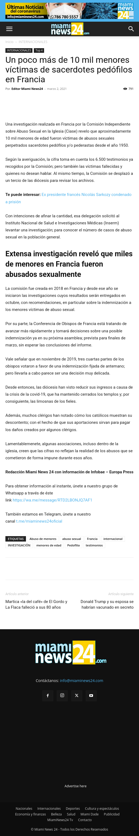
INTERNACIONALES (33, 42)
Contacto (85, 820)
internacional (113, 539)
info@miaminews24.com (81, 680)
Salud (71, 814)
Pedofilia (73, 545)
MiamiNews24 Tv (60, 820)
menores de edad (48, 545)
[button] (9, 29)
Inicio (9, 42)
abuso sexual (71, 539)
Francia (92, 539)
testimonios (94, 545)
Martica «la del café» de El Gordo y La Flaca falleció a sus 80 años (36, 604)
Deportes (73, 808)
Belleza (56, 814)
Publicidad (112, 814)
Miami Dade (90, 814)
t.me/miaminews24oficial (39, 521)
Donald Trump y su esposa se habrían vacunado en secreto (107, 604)
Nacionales (24, 808)
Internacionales (49, 808)
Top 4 (38, 50)
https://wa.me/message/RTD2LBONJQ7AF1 (52, 500)
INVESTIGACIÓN (19, 545)
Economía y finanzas (30, 814)
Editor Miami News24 (27, 89)
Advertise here (76, 786)
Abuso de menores (42, 539)
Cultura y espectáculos (102, 808)
